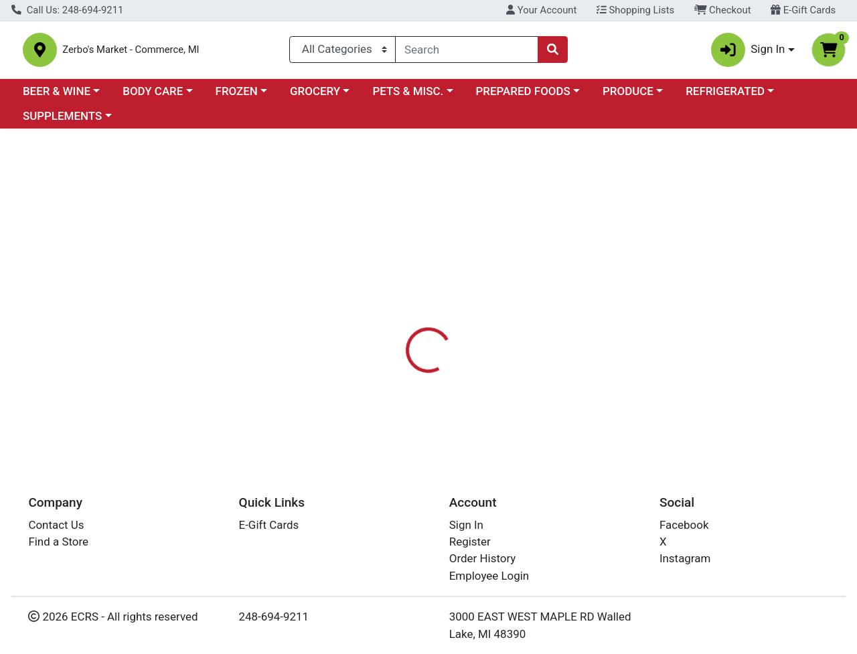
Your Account (541, 10)
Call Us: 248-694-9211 (67, 10)
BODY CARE (153, 96)
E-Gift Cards (803, 10)
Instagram (684, 558)
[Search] (466, 52)
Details (394, 316)
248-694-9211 (274, 616)
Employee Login (489, 575)
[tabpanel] (607, 389)
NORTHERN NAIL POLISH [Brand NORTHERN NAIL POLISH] (557, 369)
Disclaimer (457, 316)
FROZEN (237, 96)
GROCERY (315, 96)
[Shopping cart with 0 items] (828, 52)
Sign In (466, 525)
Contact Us (56, 525)
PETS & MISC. (407, 96)
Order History (482, 558)
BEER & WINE (56, 96)
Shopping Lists (635, 10)
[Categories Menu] (342, 52)
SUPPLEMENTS (62, 122)
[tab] (394, 316)
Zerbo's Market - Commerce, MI (170, 53)
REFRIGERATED (725, 96)
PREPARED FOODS (523, 96)
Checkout (722, 10)
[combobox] (466, 52)
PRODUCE (628, 96)
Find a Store (58, 541)
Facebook (684, 525)
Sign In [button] (748, 52)
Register (470, 541)
